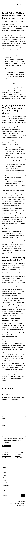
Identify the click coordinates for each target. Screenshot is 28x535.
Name (4, 418)
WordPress (20, 503)
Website (4, 432)
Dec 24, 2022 (5, 21)
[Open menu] (18, 4)
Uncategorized (19, 21)
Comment (5, 402)
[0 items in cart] (20, 4)
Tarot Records (21, 501)
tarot (13, 21)
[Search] (23, 495)
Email (3, 425)
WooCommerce (21, 505)
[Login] (23, 4)
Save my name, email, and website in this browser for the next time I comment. (14, 440)
